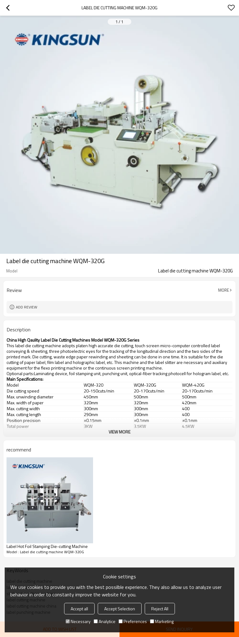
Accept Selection (119, 608)
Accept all (79, 608)
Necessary (78, 621)
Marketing (162, 621)
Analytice (104, 621)
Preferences (133, 621)
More (223, 290)
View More (119, 431)
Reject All (159, 608)
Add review (26, 307)
